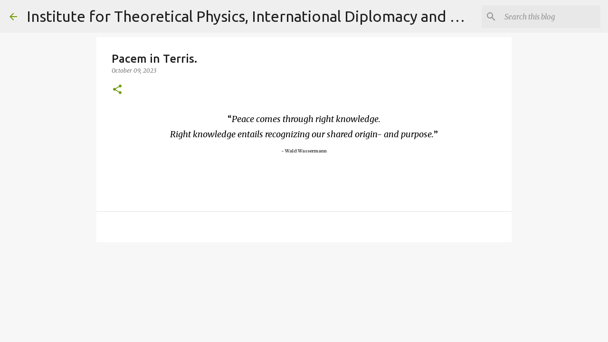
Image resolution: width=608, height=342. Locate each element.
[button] (117, 90)
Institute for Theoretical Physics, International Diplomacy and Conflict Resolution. (306, 16)
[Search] (550, 16)
